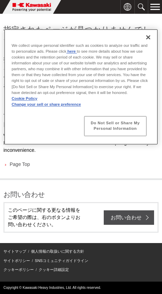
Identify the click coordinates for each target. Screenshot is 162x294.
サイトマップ (14, 251)
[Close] (148, 37)
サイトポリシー (16, 261)
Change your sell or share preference (46, 104)
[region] (81, 87)
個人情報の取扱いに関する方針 (57, 251)
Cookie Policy (25, 98)
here (71, 52)
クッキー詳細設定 (54, 269)
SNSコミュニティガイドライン (61, 261)
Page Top (20, 164)
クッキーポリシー (18, 269)
